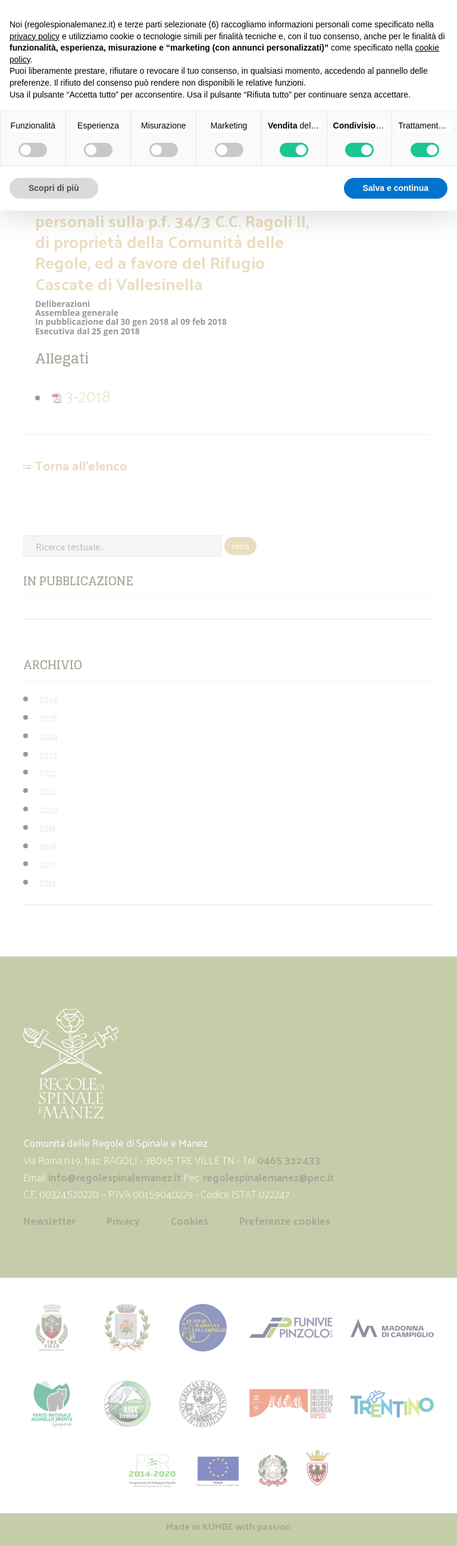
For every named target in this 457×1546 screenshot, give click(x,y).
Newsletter (49, 1220)
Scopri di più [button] (54, 188)
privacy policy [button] (35, 36)
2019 (47, 828)
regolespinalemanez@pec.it (269, 1177)
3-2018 (81, 395)
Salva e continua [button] (395, 188)
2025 (48, 718)
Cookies (189, 1220)
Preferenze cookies (284, 1220)
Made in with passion (228, 1526)
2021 (47, 791)
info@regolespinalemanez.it (114, 1177)
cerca (240, 546)
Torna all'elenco (81, 465)
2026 (48, 699)
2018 (48, 846)
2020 (48, 809)
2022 (48, 772)
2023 (48, 755)
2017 (47, 864)
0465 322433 (289, 1159)
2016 (47, 882)
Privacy (123, 1220)
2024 (48, 736)
